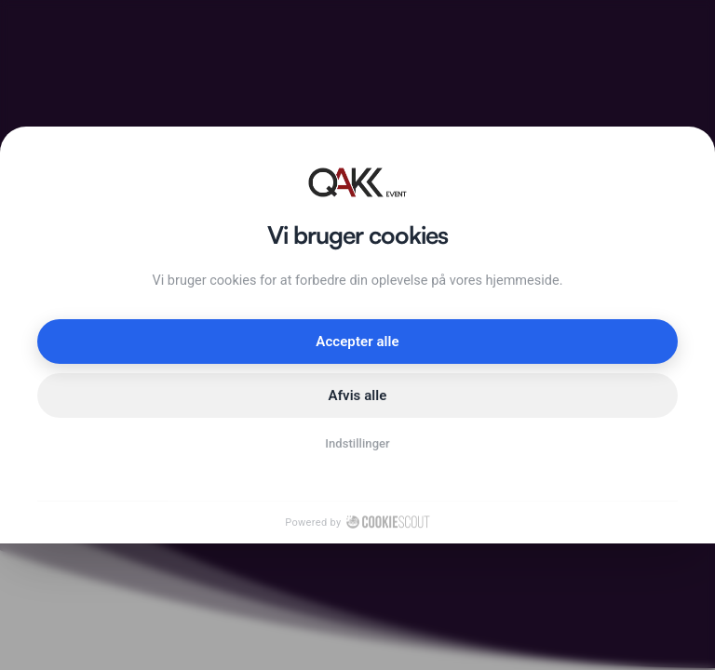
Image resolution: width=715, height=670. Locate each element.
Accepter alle (357, 341)
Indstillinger (357, 443)
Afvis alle (358, 395)
